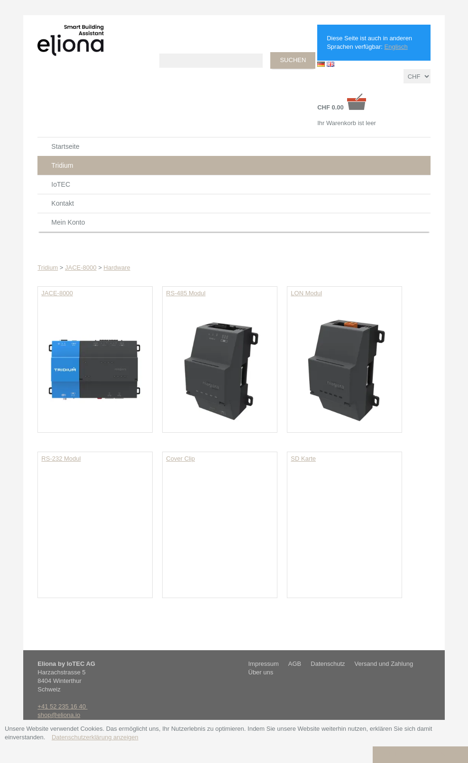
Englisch (396, 46)
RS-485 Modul (185, 293)
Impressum (263, 663)
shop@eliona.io (58, 714)
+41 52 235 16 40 (62, 706)
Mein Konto (68, 222)
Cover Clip (180, 458)
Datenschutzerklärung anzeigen (95, 737)
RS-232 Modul (61, 458)
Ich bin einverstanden (420, 754)
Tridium (62, 165)
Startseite (65, 146)
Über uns (261, 672)
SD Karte (303, 458)
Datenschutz (328, 663)
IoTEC (60, 184)
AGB (294, 663)
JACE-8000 (57, 293)
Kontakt (62, 203)
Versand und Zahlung (384, 663)
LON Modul (306, 293)
